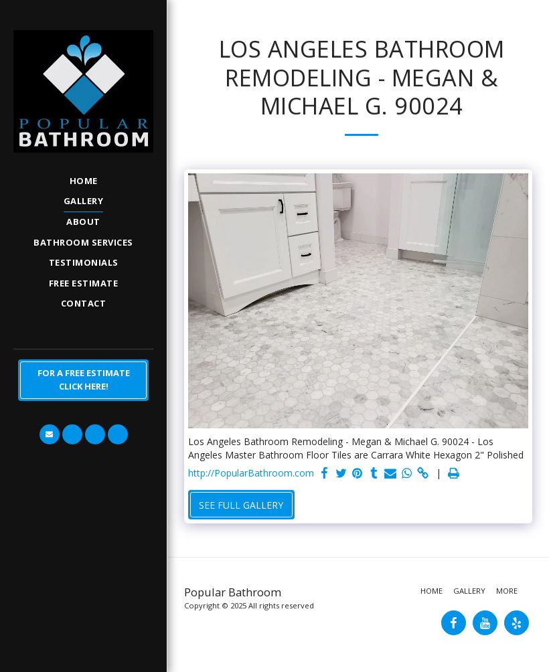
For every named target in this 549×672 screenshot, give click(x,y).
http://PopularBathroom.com (251, 473)
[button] (50, 434)
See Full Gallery (241, 505)
